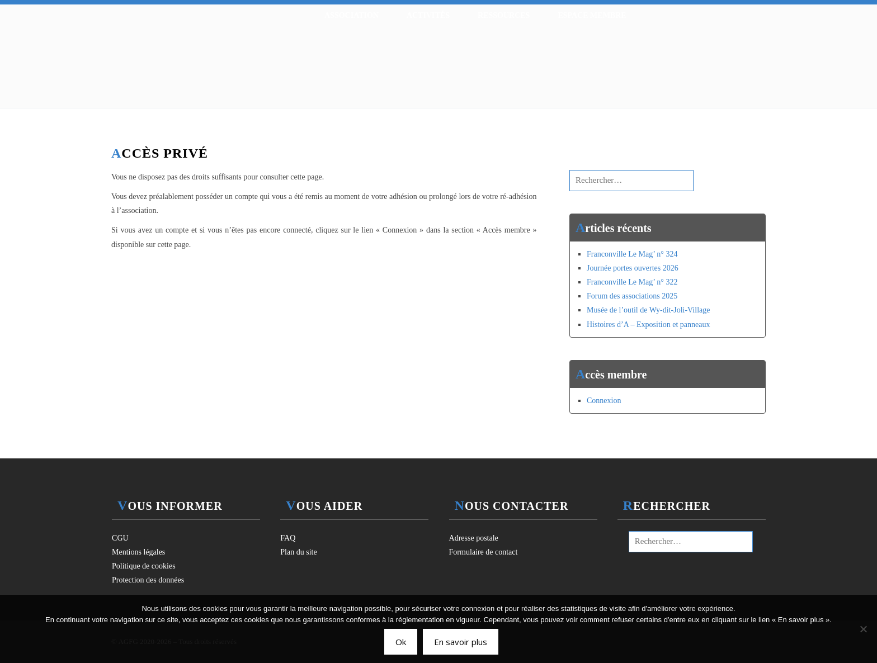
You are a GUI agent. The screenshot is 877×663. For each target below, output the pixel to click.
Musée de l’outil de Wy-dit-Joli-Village (648, 310)
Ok (400, 641)
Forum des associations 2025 (632, 296)
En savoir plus (460, 641)
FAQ (287, 538)
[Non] (863, 628)
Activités (428, 15)
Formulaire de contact (483, 552)
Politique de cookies (144, 566)
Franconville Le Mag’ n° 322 (632, 282)
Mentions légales (138, 552)
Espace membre (592, 15)
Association (351, 15)
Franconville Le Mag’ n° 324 (632, 254)
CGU (120, 538)
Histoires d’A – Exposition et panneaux (648, 324)
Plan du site (298, 552)
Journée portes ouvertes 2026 (632, 268)
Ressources (504, 15)
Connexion (604, 400)
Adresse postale (473, 538)
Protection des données (148, 580)
